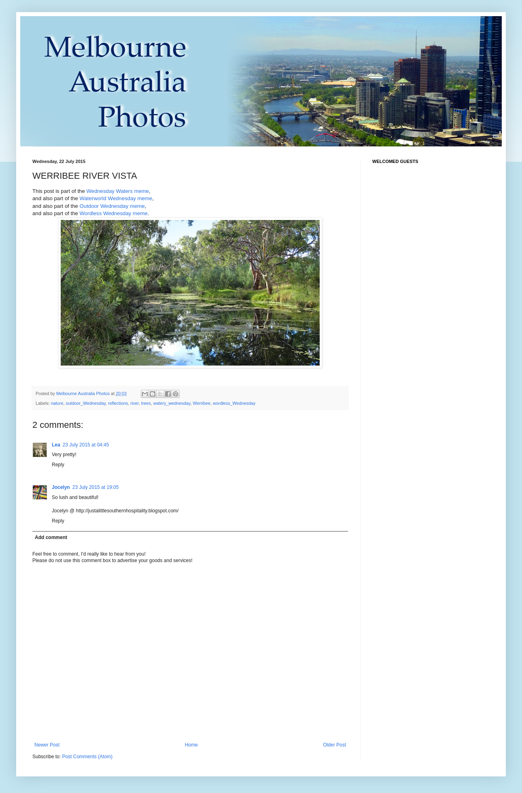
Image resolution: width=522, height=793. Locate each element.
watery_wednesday (172, 403)
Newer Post (46, 745)
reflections (118, 403)
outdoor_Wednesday (86, 403)
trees (146, 403)
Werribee (201, 403)
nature (57, 403)
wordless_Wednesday (234, 403)
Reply (58, 464)
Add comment (51, 537)
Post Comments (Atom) (87, 756)
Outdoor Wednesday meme (112, 206)
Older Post (334, 745)
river (134, 403)
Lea (56, 445)
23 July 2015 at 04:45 (86, 445)
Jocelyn (61, 487)
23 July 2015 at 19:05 (95, 487)
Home (191, 745)
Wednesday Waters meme (117, 191)
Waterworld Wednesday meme (116, 198)
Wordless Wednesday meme (114, 213)
